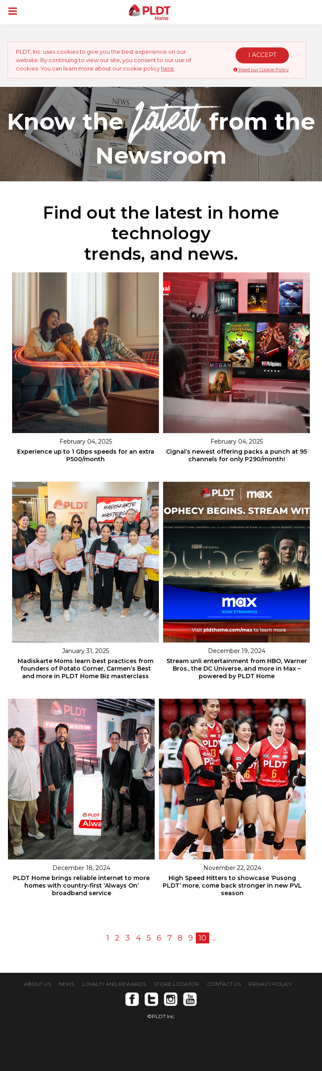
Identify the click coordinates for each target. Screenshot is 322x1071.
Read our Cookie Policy (261, 70)
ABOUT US (37, 984)
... (214, 938)
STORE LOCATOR (176, 984)
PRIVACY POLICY (270, 984)
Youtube (190, 999)
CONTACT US (224, 984)
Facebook (132, 999)
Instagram (170, 999)
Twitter (151, 999)
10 (202, 938)
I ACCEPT (262, 55)
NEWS (66, 984)
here (167, 68)
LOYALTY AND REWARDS (114, 984)
